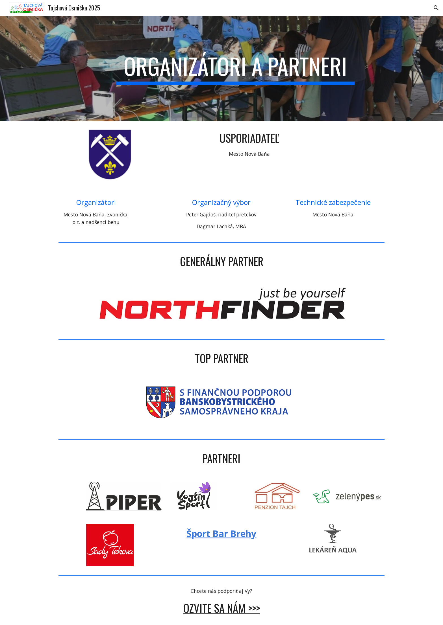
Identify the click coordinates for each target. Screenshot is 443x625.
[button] (436, 8)
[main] (235, 68)
